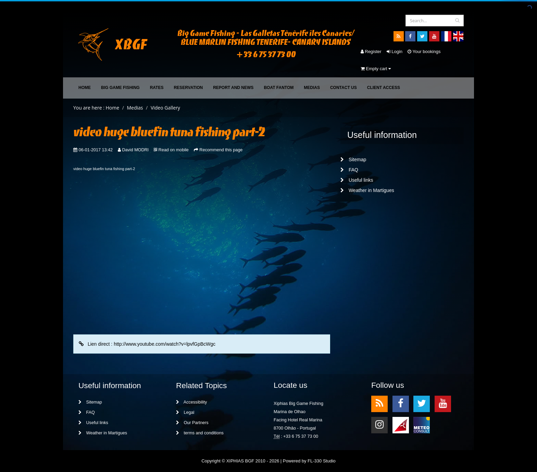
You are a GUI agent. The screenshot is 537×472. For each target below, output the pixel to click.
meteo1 (400, 424)
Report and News (233, 87)
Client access (383, 87)
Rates (157, 87)
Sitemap (353, 159)
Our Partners (192, 422)
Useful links (356, 180)
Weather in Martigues (367, 190)
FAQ (349, 170)
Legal (185, 412)
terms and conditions (200, 433)
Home (84, 87)
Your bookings (424, 51)
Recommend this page (220, 150)
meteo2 (421, 424)
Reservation (188, 87)
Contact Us (343, 87)
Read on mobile (174, 150)
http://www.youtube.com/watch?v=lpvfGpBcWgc (164, 344)
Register (371, 51)
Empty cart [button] (376, 68)
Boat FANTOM (279, 87)
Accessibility (191, 402)
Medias (312, 87)
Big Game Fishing (120, 87)
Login (394, 51)
